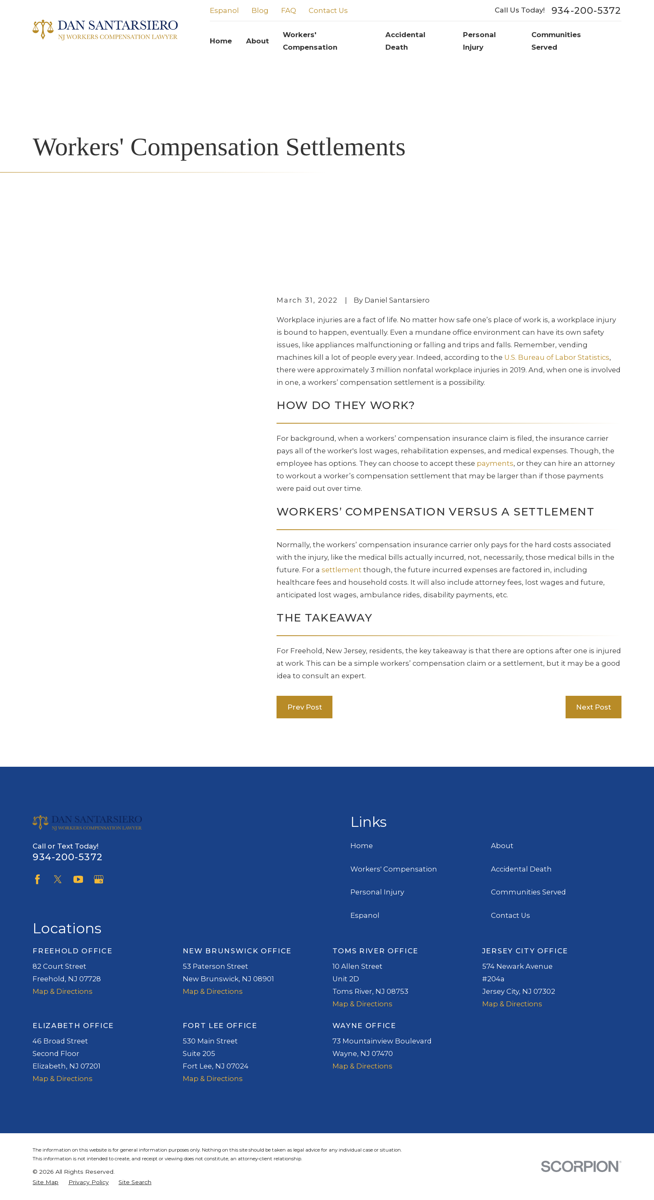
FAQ (288, 10)
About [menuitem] (257, 41)
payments (495, 463)
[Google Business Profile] (98, 879)
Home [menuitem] (221, 41)
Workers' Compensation (393, 869)
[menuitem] (45, 1182)
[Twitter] (58, 879)
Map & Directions (63, 991)
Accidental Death (521, 869)
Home (361, 845)
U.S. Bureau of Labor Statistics (556, 357)
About (502, 845)
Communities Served (528, 892)
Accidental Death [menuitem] (405, 40)
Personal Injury (377, 892)
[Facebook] (37, 879)
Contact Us (328, 10)
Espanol (224, 10)
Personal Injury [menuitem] (479, 40)
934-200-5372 (586, 10)
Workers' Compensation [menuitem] (310, 40)
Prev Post (304, 707)
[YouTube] (78, 879)
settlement (342, 570)
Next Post (593, 707)
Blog (260, 10)
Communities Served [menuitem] (556, 40)
